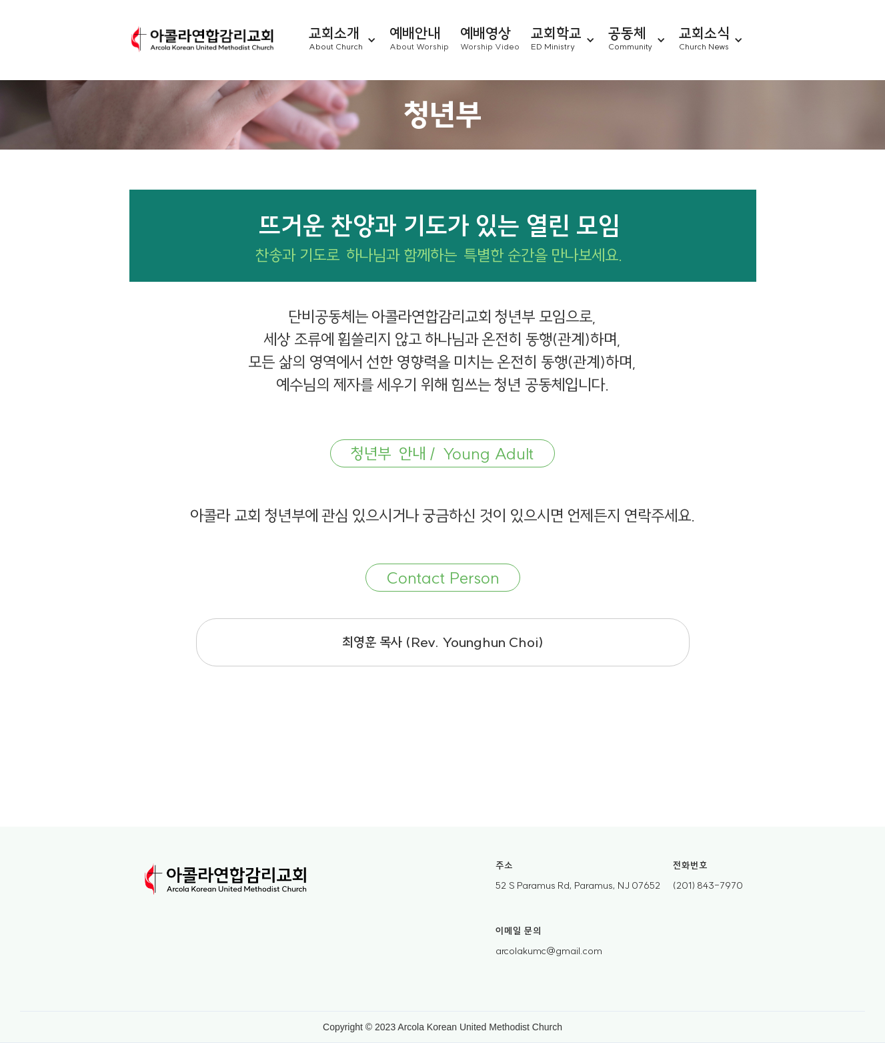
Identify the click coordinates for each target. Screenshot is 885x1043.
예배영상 (485, 32)
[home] (202, 40)
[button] (349, 40)
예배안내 (414, 32)
